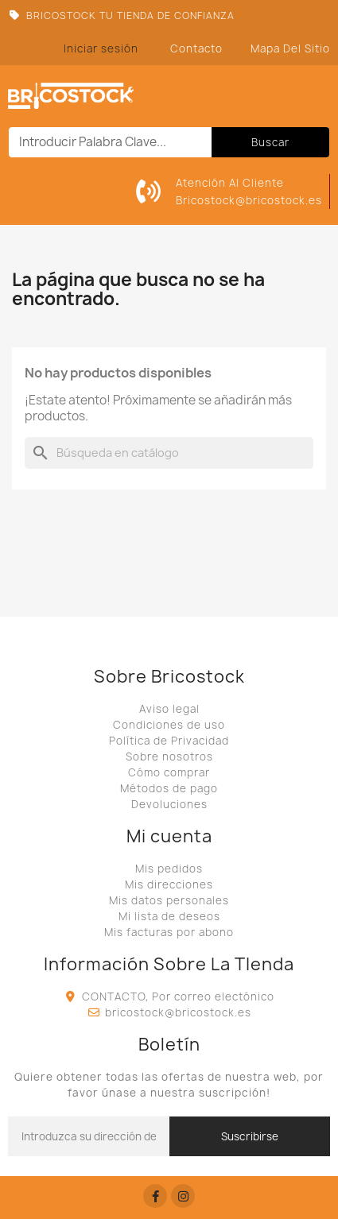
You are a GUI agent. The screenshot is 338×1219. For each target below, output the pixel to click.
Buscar (270, 142)
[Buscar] (169, 453)
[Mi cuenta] (101, 48)
